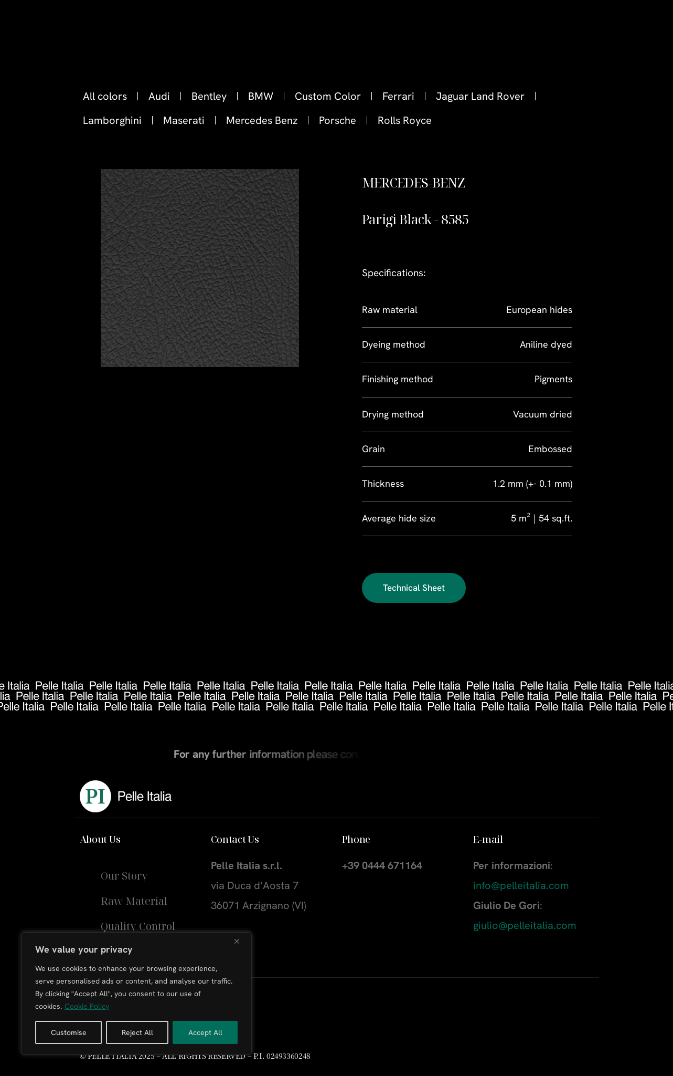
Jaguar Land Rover (480, 96)
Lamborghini (112, 120)
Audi (159, 96)
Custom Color (328, 96)
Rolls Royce (405, 120)
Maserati (184, 120)
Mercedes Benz (261, 120)
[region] (136, 993)
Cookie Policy (87, 1006)
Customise (69, 1032)
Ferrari (398, 96)
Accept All (205, 1032)
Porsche (337, 120)
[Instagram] (625, 26)
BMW (260, 96)
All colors (105, 96)
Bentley (209, 96)
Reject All (137, 1032)
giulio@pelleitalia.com (524, 925)
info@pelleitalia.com (521, 885)
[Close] (240, 941)
